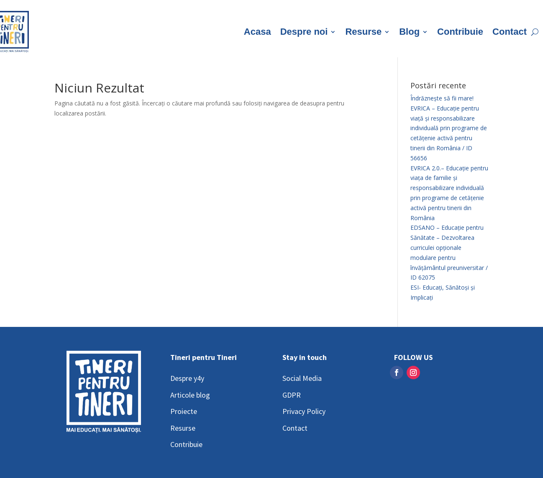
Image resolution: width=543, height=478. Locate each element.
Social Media (302, 378)
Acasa (257, 31)
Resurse (363, 31)
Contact (509, 31)
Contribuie (460, 31)
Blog (409, 31)
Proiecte (183, 411)
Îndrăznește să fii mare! (442, 98)
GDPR (291, 395)
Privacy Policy (303, 411)
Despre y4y (187, 378)
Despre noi (304, 31)
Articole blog (190, 395)
